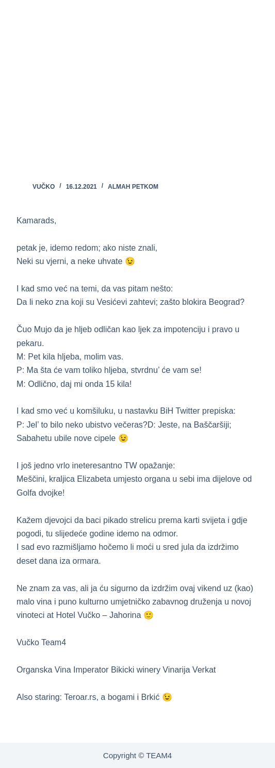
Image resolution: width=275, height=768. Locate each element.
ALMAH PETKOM (133, 186)
